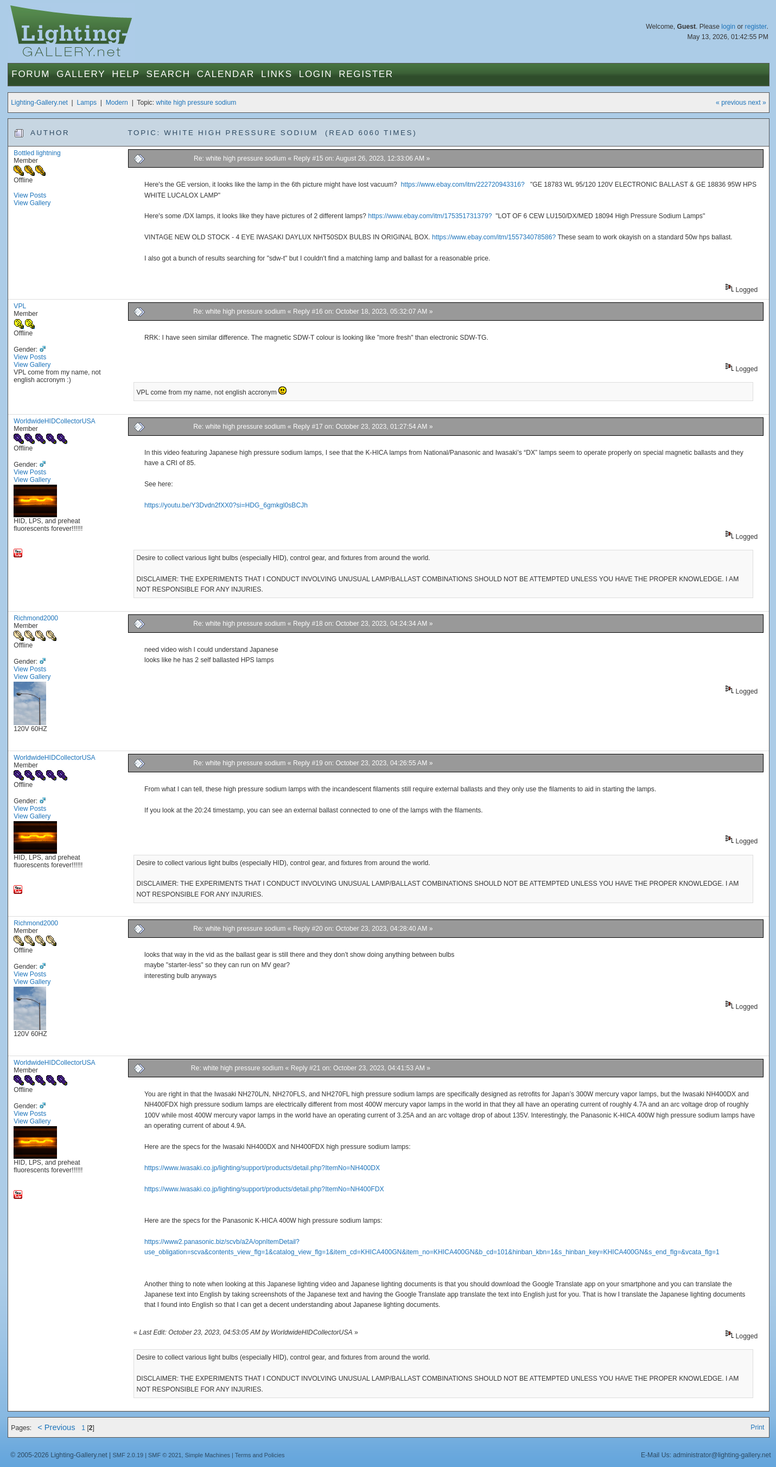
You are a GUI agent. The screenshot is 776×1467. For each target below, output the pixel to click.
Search (168, 74)
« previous (731, 102)
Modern (117, 102)
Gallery (80, 74)
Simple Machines (207, 1455)
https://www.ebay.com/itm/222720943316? (463, 184)
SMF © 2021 (165, 1455)
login (728, 26)
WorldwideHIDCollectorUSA (54, 421)
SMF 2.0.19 (128, 1455)
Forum (30, 74)
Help (125, 74)
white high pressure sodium (196, 102)
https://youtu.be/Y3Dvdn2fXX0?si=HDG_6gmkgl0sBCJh (226, 505)
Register (366, 74)
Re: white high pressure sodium (240, 158)
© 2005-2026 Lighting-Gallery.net (58, 1455)
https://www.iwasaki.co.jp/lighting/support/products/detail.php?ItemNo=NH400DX (262, 1168)
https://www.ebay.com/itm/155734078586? (494, 237)
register (756, 26)
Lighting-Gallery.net (39, 102)
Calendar (226, 74)
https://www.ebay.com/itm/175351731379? (430, 216)
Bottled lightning (37, 153)
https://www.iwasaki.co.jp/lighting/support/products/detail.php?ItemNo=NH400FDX (264, 1189)
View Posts (30, 195)
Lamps (87, 102)
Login (315, 74)
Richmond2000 (36, 618)
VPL (20, 306)
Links (276, 74)
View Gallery (32, 203)
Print (757, 1427)
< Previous (56, 1427)
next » (757, 102)
